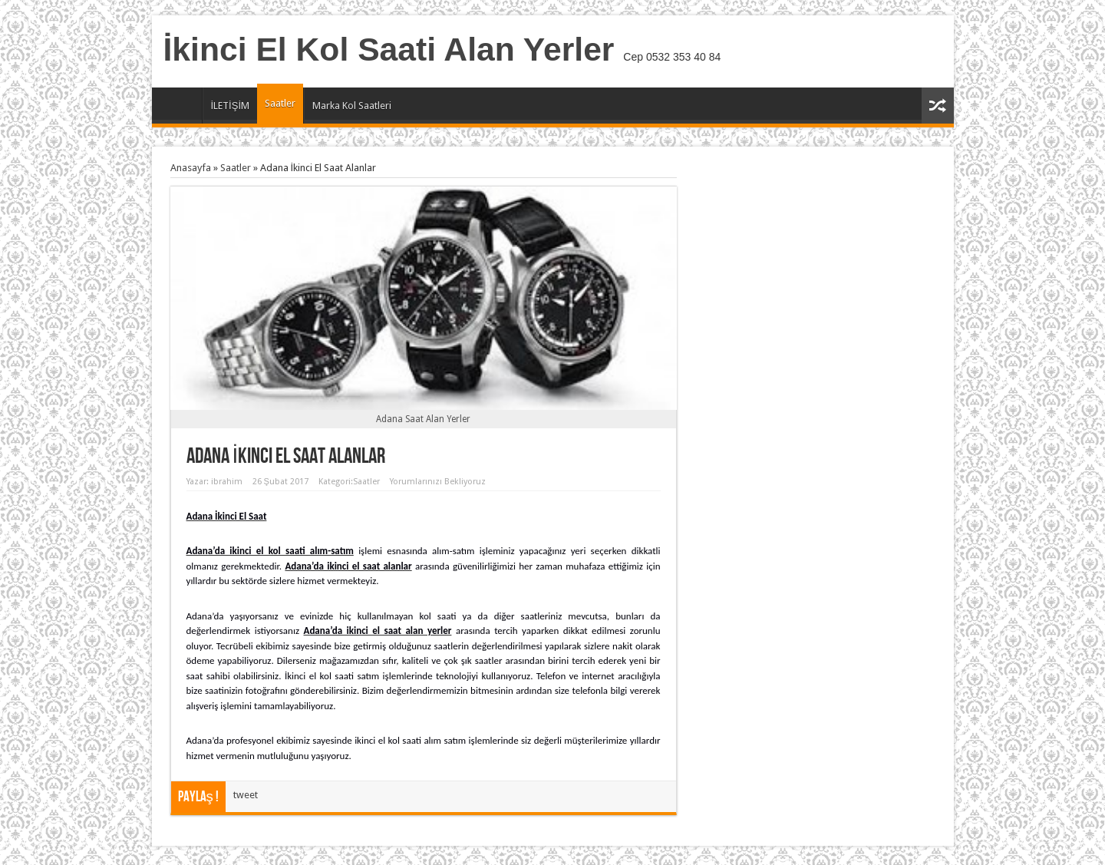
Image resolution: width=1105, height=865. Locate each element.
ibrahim (226, 482)
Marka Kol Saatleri (351, 105)
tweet (245, 795)
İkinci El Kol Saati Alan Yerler (389, 49)
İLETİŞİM (230, 105)
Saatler (280, 103)
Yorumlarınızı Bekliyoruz (438, 482)
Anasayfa (181, 107)
